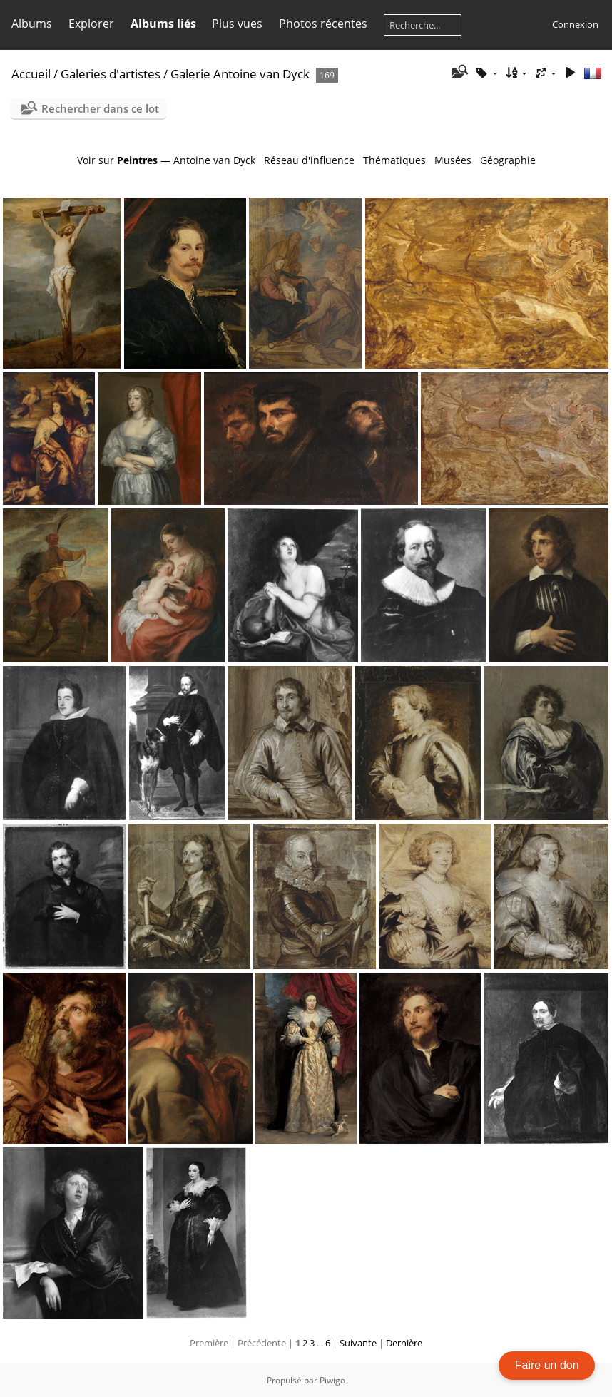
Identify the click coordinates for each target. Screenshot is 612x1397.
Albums (31, 23)
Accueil (31, 74)
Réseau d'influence (309, 160)
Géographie (508, 160)
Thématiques (394, 160)
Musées (452, 160)
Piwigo (332, 1380)
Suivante (358, 1342)
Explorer (91, 23)
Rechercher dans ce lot (100, 108)
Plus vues (237, 23)
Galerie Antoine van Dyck (240, 74)
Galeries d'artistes (110, 74)
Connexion (575, 24)
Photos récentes (323, 23)
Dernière (404, 1342)
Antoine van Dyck (214, 160)
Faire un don (547, 1365)
